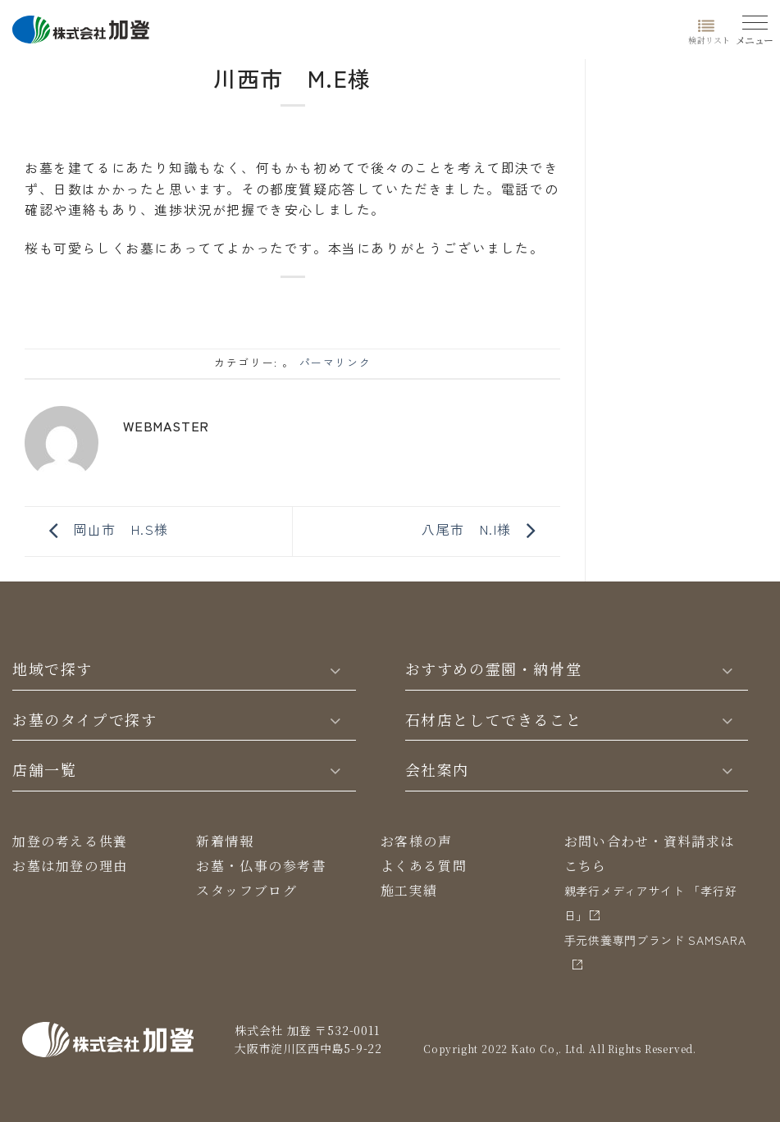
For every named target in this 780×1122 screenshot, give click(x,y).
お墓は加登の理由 (70, 865)
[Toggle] (334, 669)
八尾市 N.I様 (483, 529)
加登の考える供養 (70, 841)
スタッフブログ (246, 890)
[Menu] (755, 27)
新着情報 (224, 841)
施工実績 (409, 890)
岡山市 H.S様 (105, 529)
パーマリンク (335, 362)
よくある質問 (424, 865)
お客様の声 (417, 841)
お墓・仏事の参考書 (261, 865)
